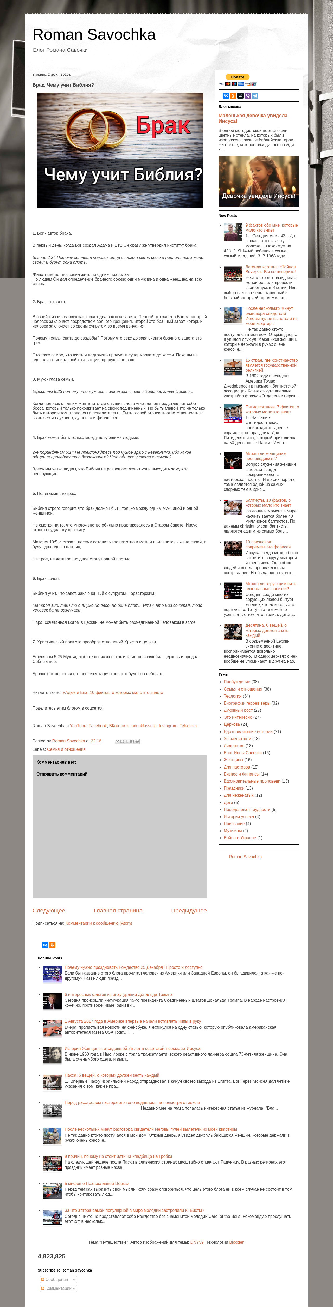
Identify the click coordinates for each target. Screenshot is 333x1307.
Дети (228, 802)
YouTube (78, 726)
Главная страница (118, 910)
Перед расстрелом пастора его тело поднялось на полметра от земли (132, 1102)
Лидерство (234, 745)
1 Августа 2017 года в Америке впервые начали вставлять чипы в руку (133, 1021)
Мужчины (233, 830)
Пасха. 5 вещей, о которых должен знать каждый (112, 1075)
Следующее (49, 910)
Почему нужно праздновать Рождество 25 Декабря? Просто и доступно (133, 967)
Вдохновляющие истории (248, 731)
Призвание (234, 823)
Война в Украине (240, 838)
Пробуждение (237, 682)
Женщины (233, 760)
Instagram (168, 726)
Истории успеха (239, 816)
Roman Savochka (94, 34)
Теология (232, 696)
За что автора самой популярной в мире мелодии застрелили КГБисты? (134, 1210)
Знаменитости (237, 738)
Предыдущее (189, 910)
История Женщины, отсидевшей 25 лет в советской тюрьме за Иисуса (132, 1048)
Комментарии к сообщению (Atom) (99, 923)
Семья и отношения (66, 749)
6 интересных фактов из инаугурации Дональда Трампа (118, 994)
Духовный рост (238, 710)
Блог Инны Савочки (243, 753)
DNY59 (197, 1242)
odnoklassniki (144, 726)
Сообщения (54, 1279)
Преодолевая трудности (247, 809)
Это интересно (238, 717)
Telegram (188, 726)
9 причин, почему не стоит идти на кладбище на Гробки (118, 1156)
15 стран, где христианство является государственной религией (271, 365)
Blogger (236, 1242)
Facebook (97, 726)
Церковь (232, 724)
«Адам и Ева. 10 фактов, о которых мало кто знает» (113, 692)
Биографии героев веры (247, 703)
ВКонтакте (119, 726)
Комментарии (56, 1288)
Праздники (234, 788)
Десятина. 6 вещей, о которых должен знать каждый (266, 630)
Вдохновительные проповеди (252, 781)
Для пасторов (237, 767)
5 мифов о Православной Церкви (97, 1183)
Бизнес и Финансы (242, 774)
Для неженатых (239, 795)
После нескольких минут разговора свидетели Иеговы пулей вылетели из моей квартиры (151, 1129)
